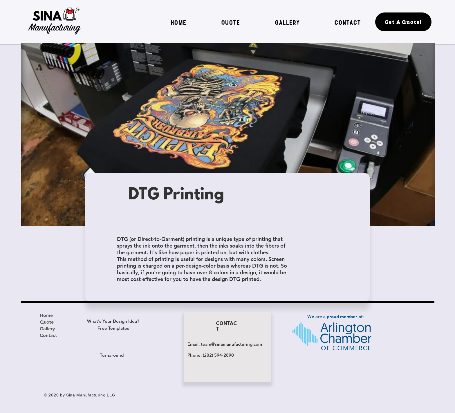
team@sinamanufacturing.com (231, 344)
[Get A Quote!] (403, 21)
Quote (47, 322)
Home (46, 315)
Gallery (47, 328)
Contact (48, 335)
